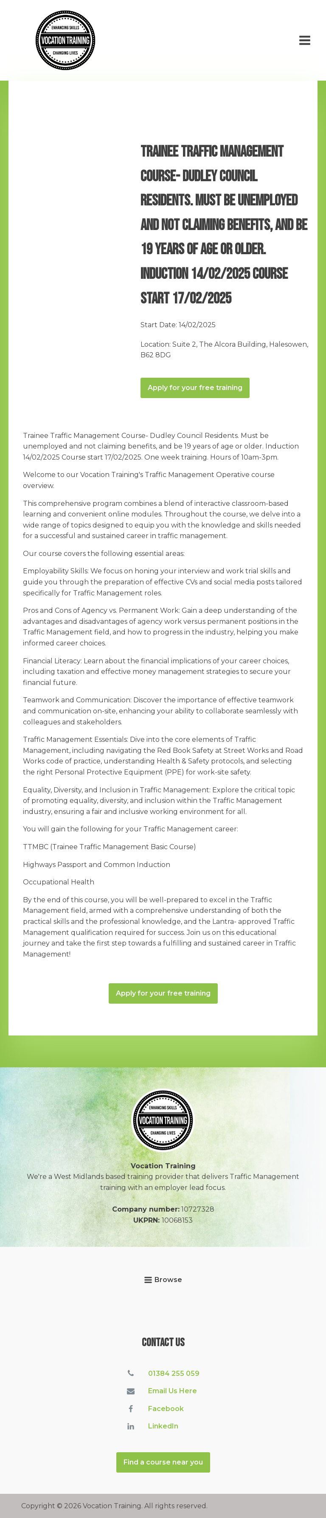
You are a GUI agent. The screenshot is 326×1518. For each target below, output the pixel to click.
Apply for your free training (195, 388)
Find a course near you (163, 1462)
